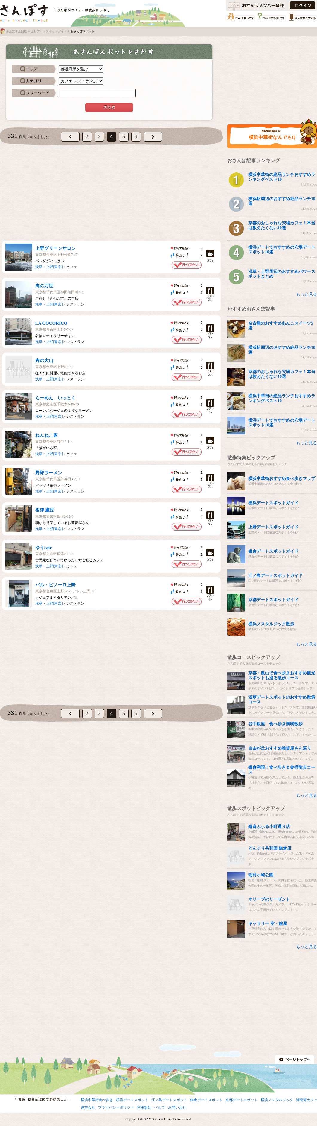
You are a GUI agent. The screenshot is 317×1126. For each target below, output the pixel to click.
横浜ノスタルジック (277, 1100)
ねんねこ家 (46, 435)
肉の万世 (44, 285)
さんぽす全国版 (16, 31)
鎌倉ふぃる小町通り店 (269, 826)
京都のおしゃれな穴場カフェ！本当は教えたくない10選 (281, 225)
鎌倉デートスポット (206, 1100)
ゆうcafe (43, 547)
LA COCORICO (51, 323)
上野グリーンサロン (55, 248)
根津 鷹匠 (44, 510)
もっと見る (306, 294)
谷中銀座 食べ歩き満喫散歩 (275, 724)
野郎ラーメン (48, 472)
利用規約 (144, 1107)
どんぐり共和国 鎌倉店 (269, 848)
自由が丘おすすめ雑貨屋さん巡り (279, 748)
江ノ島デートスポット (169, 1100)
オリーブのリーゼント (269, 899)
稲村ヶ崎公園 (260, 875)
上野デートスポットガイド (49, 31)
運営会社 (88, 1107)
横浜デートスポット (132, 1100)
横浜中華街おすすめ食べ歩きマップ (281, 478)
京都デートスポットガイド (273, 600)
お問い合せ (177, 1107)
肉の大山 (44, 360)
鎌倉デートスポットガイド (273, 551)
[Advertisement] (111, 193)
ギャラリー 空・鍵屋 (267, 923)
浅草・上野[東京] (49, 267)
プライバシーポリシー (116, 1107)
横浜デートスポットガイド (273, 503)
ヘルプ (159, 1107)
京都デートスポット (241, 1100)
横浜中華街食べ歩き (97, 1100)
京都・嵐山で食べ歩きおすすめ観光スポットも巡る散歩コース (281, 675)
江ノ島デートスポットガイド (275, 575)
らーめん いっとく (55, 398)
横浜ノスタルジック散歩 (271, 624)
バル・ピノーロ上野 (55, 585)
